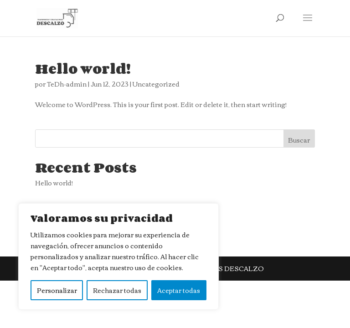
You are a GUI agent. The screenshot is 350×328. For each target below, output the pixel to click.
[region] (118, 256)
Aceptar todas (178, 290)
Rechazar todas (117, 290)
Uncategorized (156, 84)
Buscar (299, 140)
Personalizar (57, 290)
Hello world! (83, 68)
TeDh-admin (67, 84)
